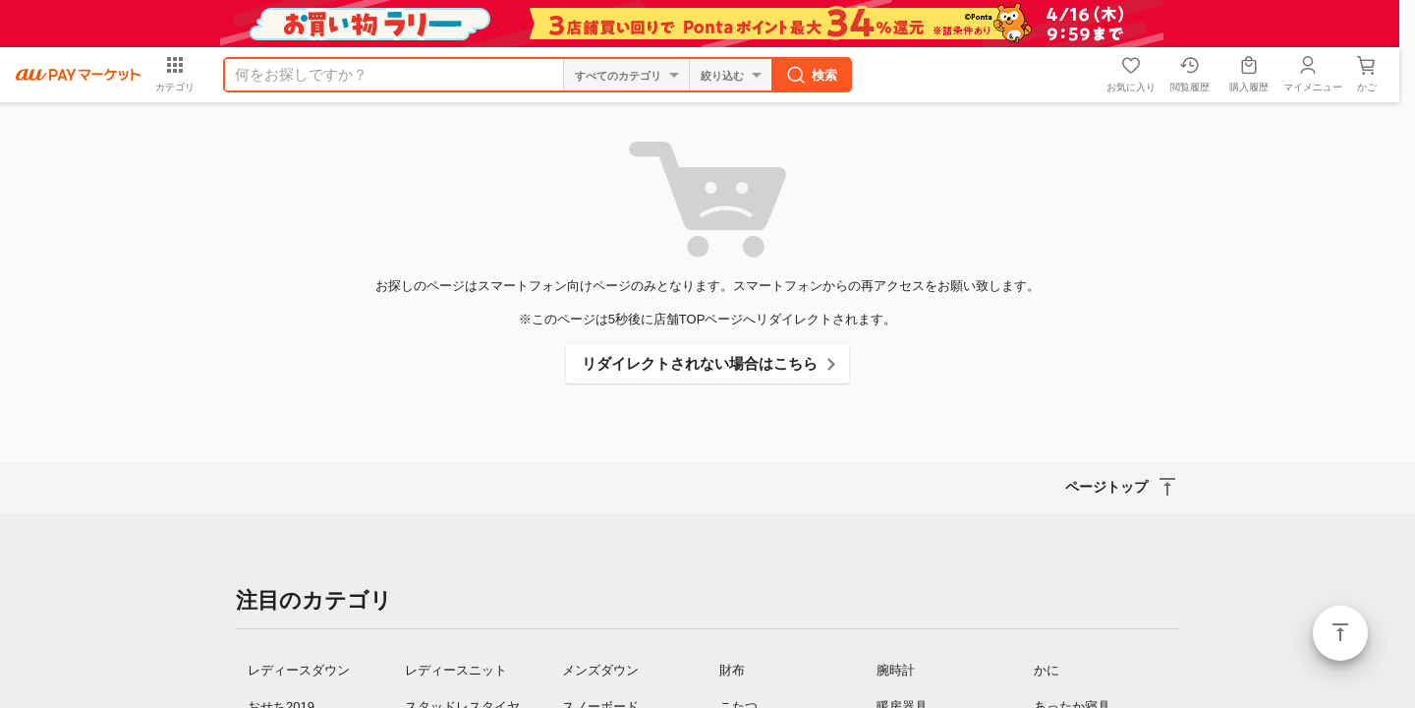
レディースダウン (299, 670)
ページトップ (1340, 633)
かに (1046, 670)
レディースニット (456, 670)
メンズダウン (600, 670)
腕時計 (896, 670)
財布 (732, 670)
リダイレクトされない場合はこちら (700, 363)
